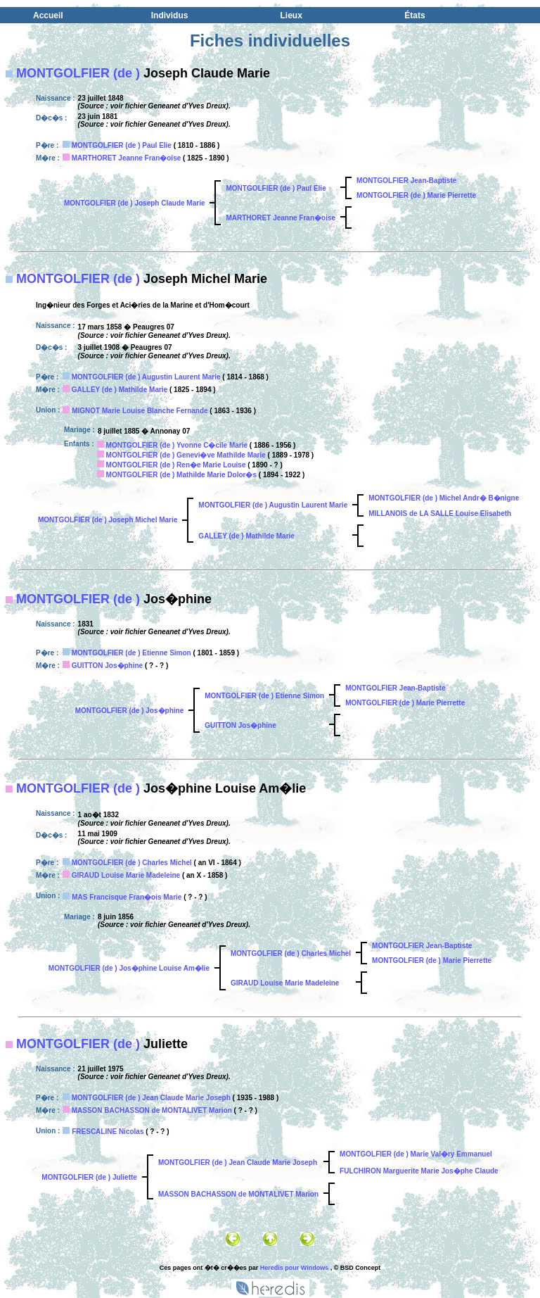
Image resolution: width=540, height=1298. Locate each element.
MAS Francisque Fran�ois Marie (126, 897)
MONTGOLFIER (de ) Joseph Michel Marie (107, 520)
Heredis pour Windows (294, 1267)
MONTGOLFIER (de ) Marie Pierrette (416, 195)
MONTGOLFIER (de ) (78, 73)
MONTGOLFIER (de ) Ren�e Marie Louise (176, 465)
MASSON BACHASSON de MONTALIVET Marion (152, 1110)
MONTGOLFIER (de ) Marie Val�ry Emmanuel (416, 1154)
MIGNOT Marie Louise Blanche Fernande (139, 411)
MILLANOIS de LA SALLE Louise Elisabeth (439, 513)
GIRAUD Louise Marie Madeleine (126, 875)
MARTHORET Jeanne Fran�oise (126, 158)
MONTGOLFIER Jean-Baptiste (406, 180)
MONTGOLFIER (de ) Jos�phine (129, 710)
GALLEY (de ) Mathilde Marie (120, 389)
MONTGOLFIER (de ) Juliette (89, 1177)
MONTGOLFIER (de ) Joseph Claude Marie (134, 203)
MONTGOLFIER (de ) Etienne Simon (131, 653)
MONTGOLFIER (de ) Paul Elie (122, 145)
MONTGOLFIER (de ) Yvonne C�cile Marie (177, 445)
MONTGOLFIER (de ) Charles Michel (132, 863)
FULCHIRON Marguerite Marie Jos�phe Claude (419, 1171)
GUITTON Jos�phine (107, 665)
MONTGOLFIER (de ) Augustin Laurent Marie (146, 377)
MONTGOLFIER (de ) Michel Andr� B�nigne (443, 498)
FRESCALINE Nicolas (107, 1131)
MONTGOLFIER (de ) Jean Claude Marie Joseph (151, 1098)
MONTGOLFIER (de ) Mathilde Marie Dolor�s (181, 475)
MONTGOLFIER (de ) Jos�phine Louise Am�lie (129, 968)
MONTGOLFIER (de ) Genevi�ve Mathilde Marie (186, 455)
